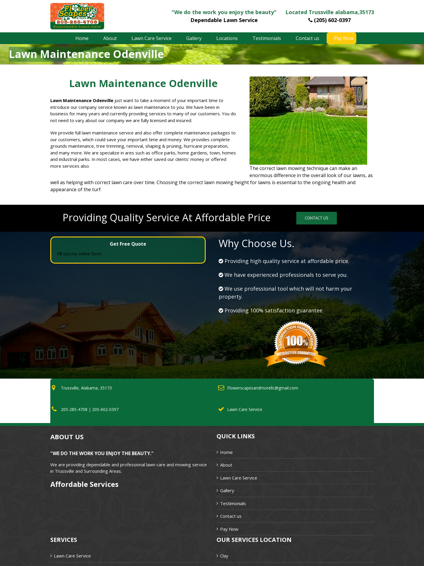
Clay (224, 556)
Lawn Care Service (238, 478)
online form (90, 254)
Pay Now (229, 529)
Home (226, 452)
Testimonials (233, 503)
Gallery (227, 490)
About (226, 465)
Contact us (231, 516)
